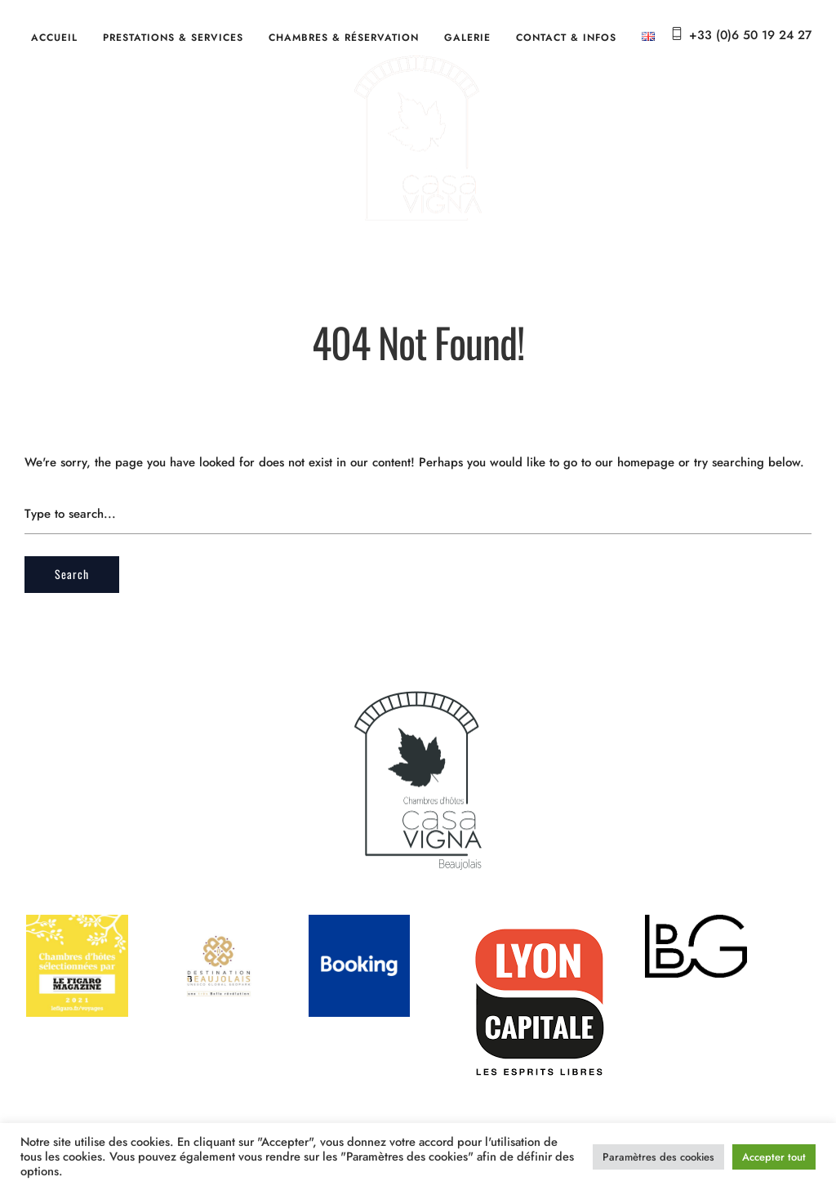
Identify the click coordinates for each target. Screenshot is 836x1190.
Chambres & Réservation (344, 37)
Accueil (54, 37)
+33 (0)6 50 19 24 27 (750, 35)
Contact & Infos (566, 37)
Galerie (467, 37)
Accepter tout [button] (774, 1157)
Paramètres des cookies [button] (658, 1157)
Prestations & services (173, 37)
